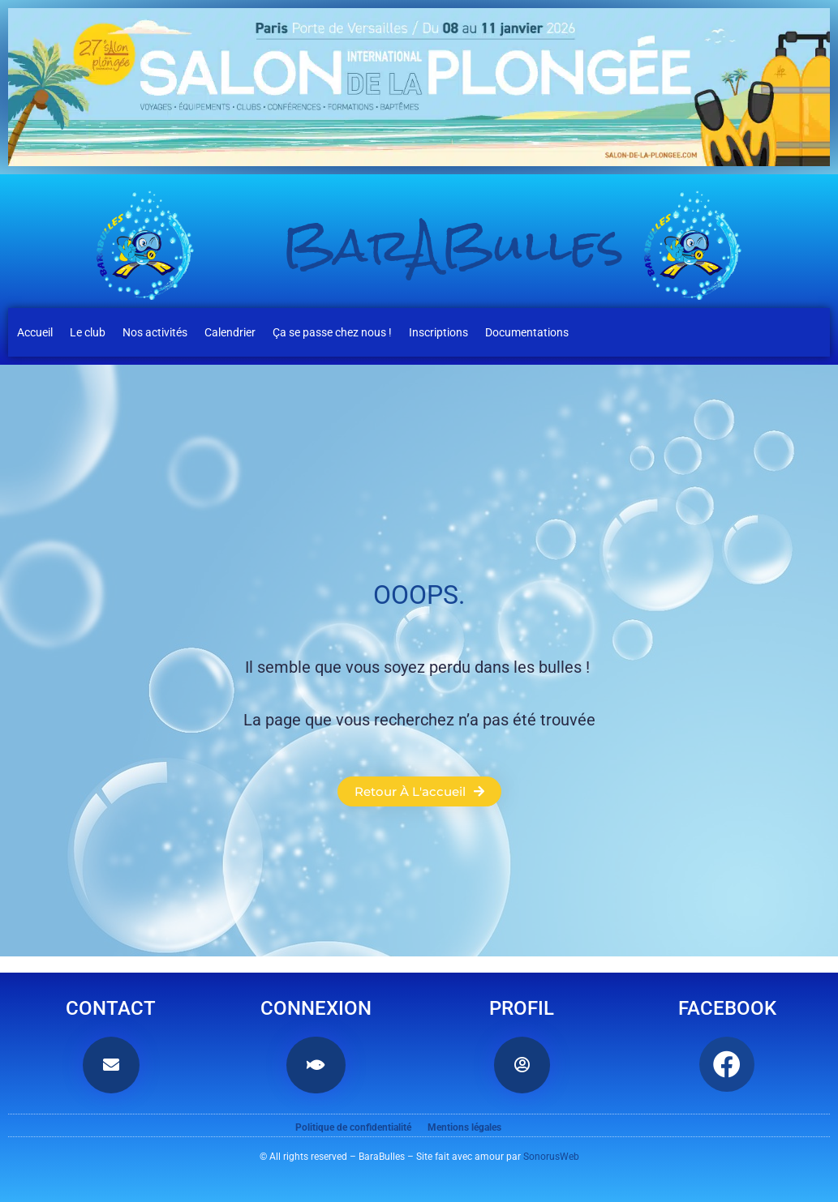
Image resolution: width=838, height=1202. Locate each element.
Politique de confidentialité (353, 1127)
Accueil (35, 332)
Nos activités (154, 332)
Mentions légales (464, 1127)
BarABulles (453, 245)
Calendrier (230, 332)
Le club (87, 332)
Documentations (527, 332)
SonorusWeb (551, 1156)
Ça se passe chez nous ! (332, 332)
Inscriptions (438, 332)
